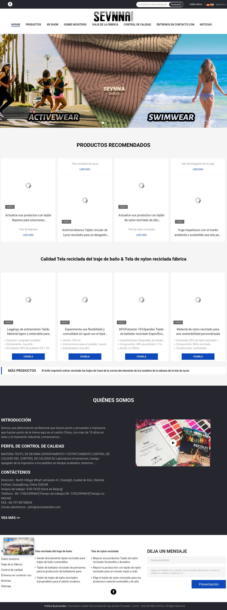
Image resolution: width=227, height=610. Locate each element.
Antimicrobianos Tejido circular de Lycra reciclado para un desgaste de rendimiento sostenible (85, 232)
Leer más (28, 235)
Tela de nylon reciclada (141, 229)
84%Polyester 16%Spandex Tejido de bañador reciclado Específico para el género (141, 332)
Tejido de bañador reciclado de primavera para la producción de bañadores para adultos (61, 570)
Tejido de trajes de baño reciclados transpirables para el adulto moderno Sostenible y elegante (58, 580)
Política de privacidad (55, 606)
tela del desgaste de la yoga (198, 163)
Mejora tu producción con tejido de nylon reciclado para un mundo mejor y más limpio (117, 570)
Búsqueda (176, 4)
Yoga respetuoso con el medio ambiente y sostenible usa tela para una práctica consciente (197, 232)
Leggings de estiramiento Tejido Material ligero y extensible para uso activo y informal (28, 332)
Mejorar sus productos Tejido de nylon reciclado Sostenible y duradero (115, 560)
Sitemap (6, 586)
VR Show (52, 24)
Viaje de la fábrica (105, 24)
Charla (28, 356)
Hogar (15, 24)
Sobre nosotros (75, 24)
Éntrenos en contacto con (175, 24)
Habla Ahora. (196, 4)
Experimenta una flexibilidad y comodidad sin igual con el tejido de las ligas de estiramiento (85, 332)
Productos (33, 24)
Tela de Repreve (28, 229)
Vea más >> (10, 518)
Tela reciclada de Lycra (85, 163)
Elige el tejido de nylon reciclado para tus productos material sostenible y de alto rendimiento (117, 580)
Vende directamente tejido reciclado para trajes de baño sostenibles (61, 560)
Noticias (206, 24)
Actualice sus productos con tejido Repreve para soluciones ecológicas (28, 218)
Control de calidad (137, 24)
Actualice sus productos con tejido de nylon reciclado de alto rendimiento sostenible (141, 218)
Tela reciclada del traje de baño (53, 551)
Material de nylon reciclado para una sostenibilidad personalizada (198, 332)
